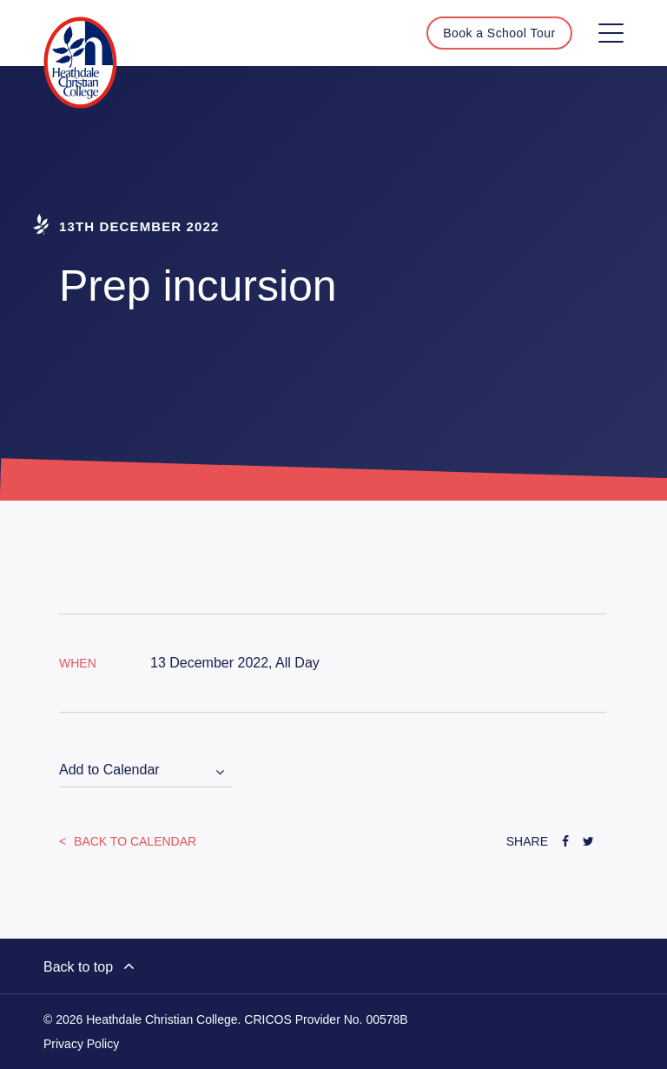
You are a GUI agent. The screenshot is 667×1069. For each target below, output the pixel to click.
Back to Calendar (133, 841)
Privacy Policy (81, 1044)
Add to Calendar (109, 769)
